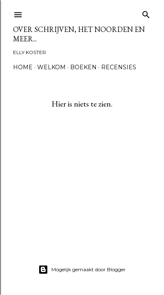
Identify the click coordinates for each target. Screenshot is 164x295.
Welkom (51, 67)
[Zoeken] (146, 13)
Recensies (118, 67)
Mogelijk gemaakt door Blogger (82, 270)
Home (23, 67)
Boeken (83, 67)
